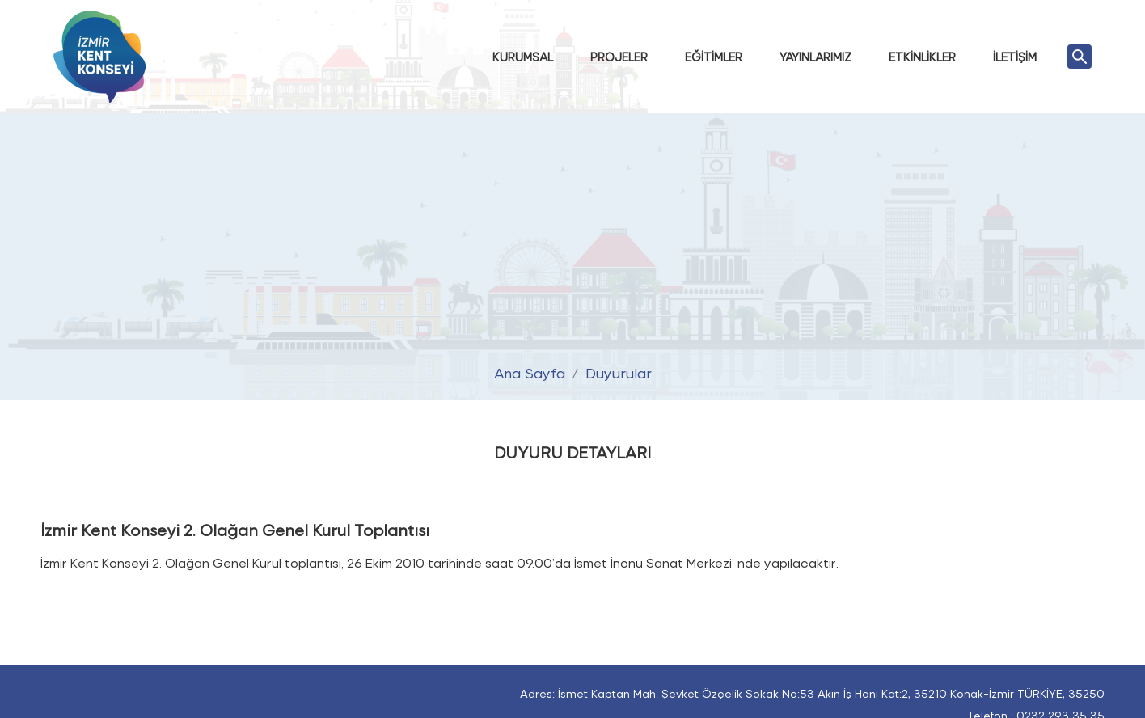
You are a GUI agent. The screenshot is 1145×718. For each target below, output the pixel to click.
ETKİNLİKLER (922, 57)
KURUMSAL (522, 57)
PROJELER (619, 57)
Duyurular (618, 371)
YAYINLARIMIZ (815, 57)
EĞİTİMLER (713, 57)
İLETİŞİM (1015, 57)
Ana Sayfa (529, 371)
